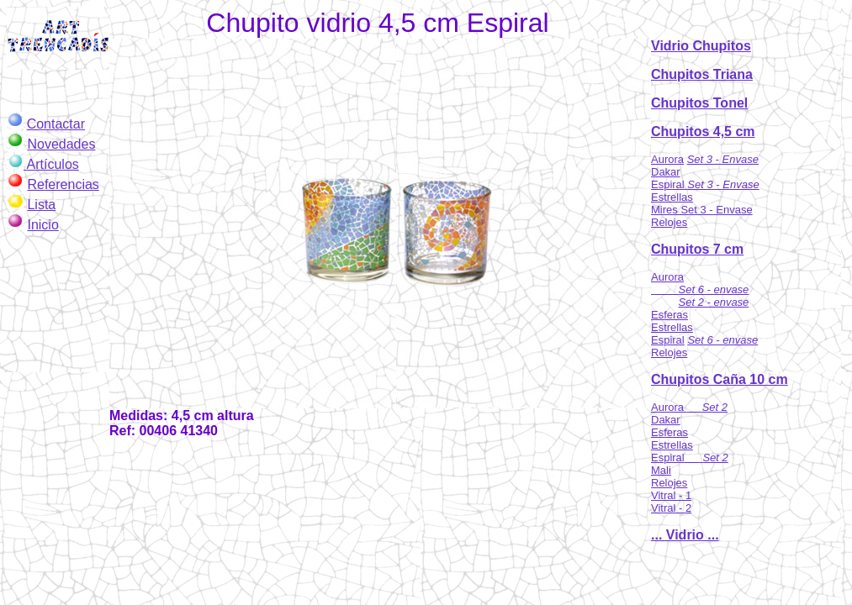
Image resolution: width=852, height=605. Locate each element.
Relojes (669, 222)
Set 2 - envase (714, 302)
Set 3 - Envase (723, 159)
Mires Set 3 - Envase (702, 209)
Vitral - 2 (671, 508)
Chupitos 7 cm (697, 249)
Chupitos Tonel (699, 103)
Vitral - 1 (671, 495)
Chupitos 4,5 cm (703, 131)
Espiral (669, 184)
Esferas (669, 314)
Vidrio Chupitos (701, 46)
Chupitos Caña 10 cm (719, 379)
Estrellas (672, 197)
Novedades (61, 144)
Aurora (667, 159)
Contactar (56, 124)
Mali (661, 470)
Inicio (42, 225)
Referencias (62, 184)
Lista (41, 204)
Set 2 (715, 457)
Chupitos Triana (702, 74)
